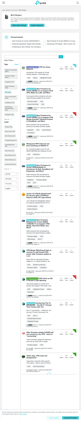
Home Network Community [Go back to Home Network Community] (9, 10)
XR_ (29, 159)
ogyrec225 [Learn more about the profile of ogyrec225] (31, 271)
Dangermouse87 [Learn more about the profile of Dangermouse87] (33, 370)
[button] (3, 2)
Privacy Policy (23, 414)
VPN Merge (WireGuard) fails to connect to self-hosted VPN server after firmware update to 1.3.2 (38, 253)
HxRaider (36, 297)
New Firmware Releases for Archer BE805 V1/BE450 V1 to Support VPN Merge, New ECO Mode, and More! (38, 224)
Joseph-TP (31, 214)
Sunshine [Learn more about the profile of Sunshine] (35, 81)
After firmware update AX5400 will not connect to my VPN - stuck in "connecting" (39, 334)
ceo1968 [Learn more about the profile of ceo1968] (30, 348)
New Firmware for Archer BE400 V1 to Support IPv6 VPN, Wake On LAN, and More (39, 91)
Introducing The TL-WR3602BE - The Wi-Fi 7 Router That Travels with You (39, 305)
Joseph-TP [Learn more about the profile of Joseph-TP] (36, 108)
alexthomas (36, 187)
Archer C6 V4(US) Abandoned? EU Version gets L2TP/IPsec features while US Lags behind (38, 195)
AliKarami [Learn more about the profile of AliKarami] (31, 158)
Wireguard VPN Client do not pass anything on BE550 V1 (37, 145)
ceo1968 (30, 350)
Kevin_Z (35, 326)
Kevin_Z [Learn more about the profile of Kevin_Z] (35, 295)
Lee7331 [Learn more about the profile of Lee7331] (30, 212)
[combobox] (11, 174)
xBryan (35, 109)
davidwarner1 (37, 83)
